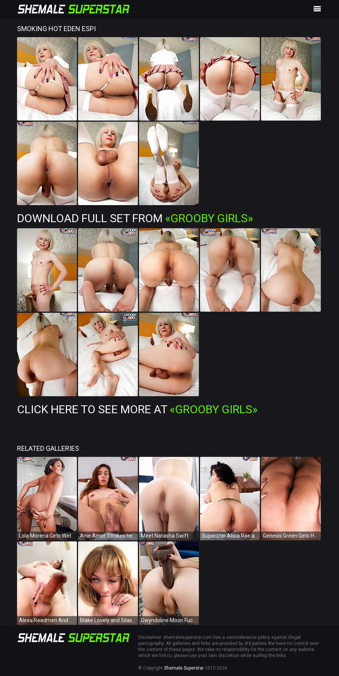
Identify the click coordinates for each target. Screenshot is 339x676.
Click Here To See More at (137, 409)
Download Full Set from (135, 218)
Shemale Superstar (184, 668)
